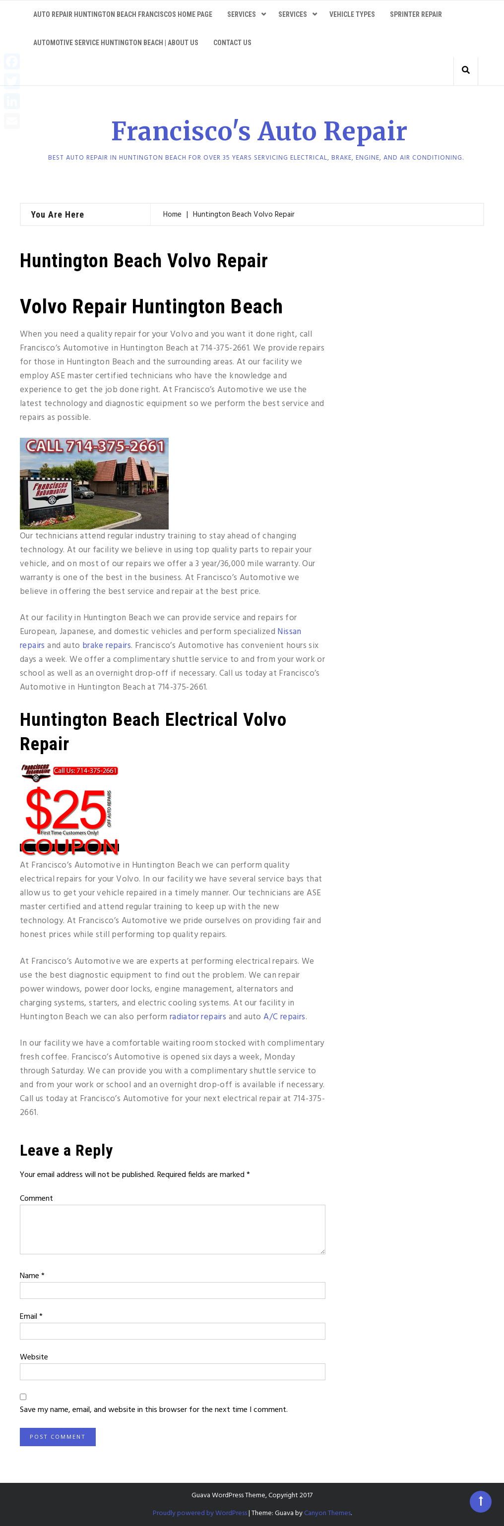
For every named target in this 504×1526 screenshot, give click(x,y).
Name (32, 1276)
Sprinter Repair (416, 14)
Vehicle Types (352, 14)
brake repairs (106, 645)
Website (34, 1357)
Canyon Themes (327, 1513)
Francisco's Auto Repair (259, 131)
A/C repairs (284, 1017)
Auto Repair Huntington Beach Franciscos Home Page (122, 14)
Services (241, 14)
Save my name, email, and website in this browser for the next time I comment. (154, 1410)
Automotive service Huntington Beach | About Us (115, 43)
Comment (36, 1199)
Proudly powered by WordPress (200, 1513)
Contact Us (232, 43)
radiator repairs (198, 1017)
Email (31, 1317)
